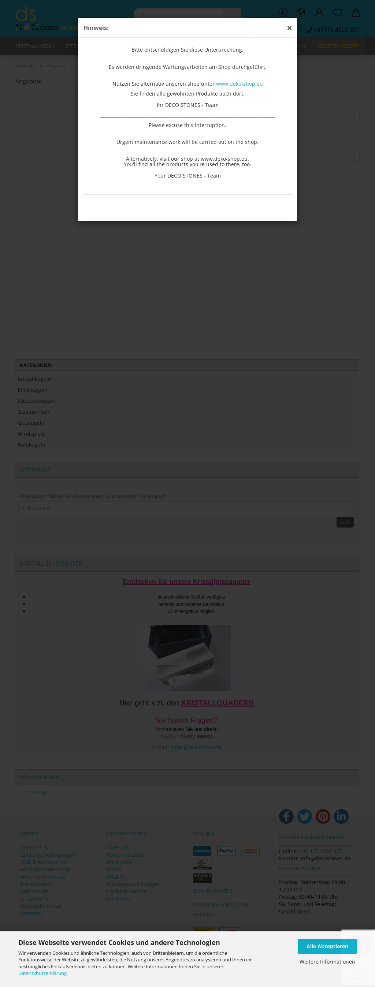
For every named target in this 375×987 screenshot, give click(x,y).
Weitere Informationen (327, 961)
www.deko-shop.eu (239, 83)
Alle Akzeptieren (327, 946)
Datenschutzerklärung (42, 973)
